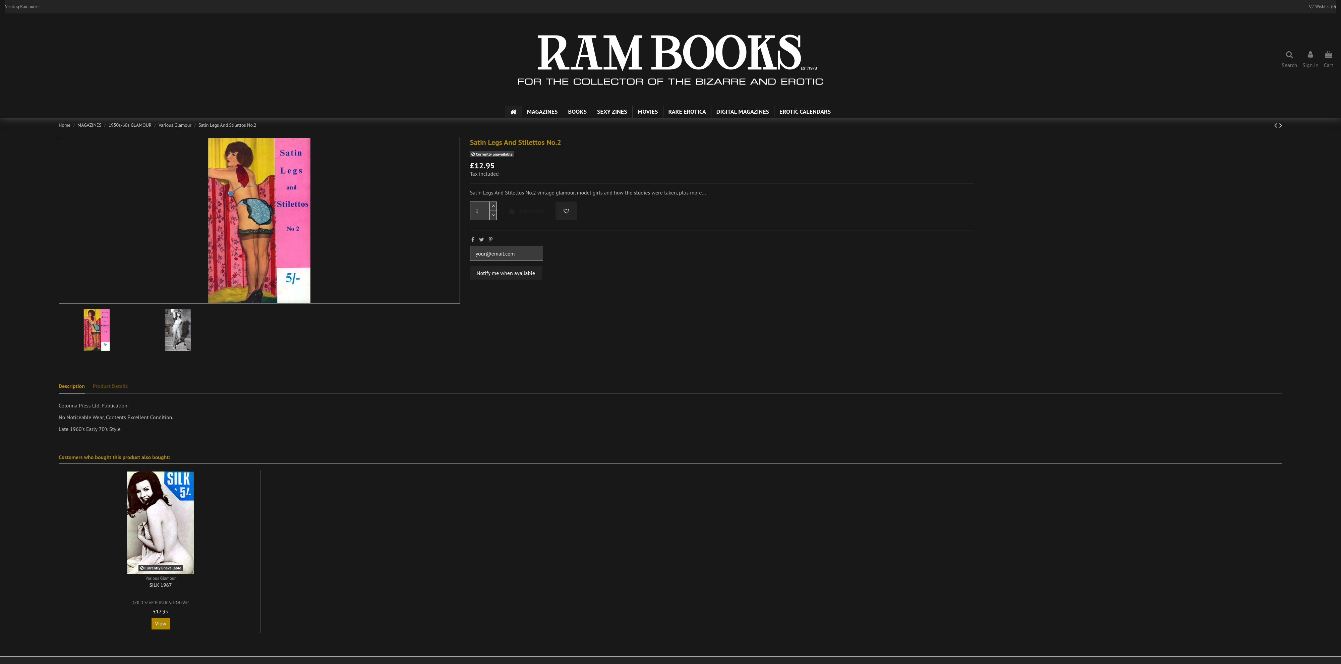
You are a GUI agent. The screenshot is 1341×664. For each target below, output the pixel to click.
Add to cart (526, 211)
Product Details (110, 386)
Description (72, 386)
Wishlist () (1322, 6)
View (160, 623)
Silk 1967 (161, 585)
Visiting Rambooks (22, 6)
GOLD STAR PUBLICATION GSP (161, 603)
